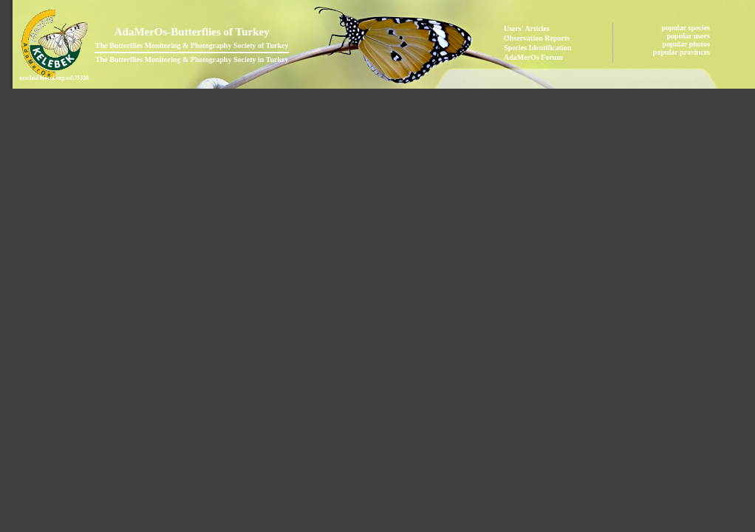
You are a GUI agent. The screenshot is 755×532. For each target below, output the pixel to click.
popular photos (686, 44)
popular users (689, 36)
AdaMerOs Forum (533, 57)
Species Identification (537, 48)
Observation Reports (537, 38)
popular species (686, 28)
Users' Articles (527, 28)
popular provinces (682, 52)
